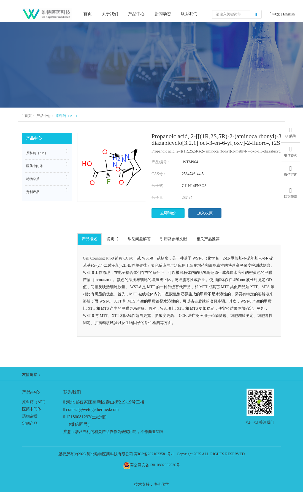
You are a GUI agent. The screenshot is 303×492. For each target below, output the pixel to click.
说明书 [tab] (112, 239)
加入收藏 (205, 213)
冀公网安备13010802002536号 (155, 465)
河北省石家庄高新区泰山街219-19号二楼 (105, 402)
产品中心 (136, 14)
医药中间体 (46, 165)
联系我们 (189, 14)
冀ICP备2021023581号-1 (154, 454)
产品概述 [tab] (89, 239)
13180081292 (78, 417)
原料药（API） (67, 116)
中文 (276, 14)
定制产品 (46, 191)
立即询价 (168, 213)
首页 (87, 13)
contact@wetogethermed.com (92, 409)
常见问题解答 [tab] (139, 239)
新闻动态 (163, 14)
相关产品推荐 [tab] (208, 239)
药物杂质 (46, 178)
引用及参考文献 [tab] (173, 239)
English (289, 14)
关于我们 (110, 14)
